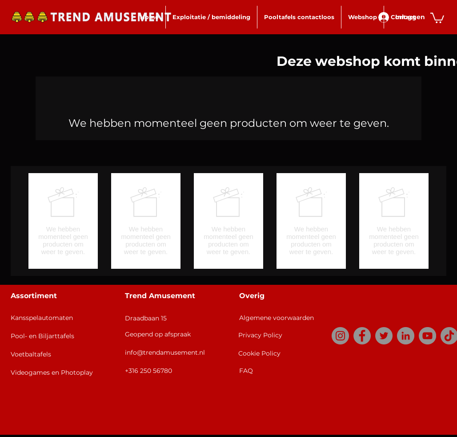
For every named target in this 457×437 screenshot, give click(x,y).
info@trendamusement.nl (165, 352)
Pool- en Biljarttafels (42, 336)
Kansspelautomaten (42, 318)
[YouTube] (427, 335)
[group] (228, 221)
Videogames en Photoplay (52, 372)
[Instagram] (340, 335)
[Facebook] (362, 335)
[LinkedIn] (405, 335)
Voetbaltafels (31, 354)
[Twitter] (384, 335)
